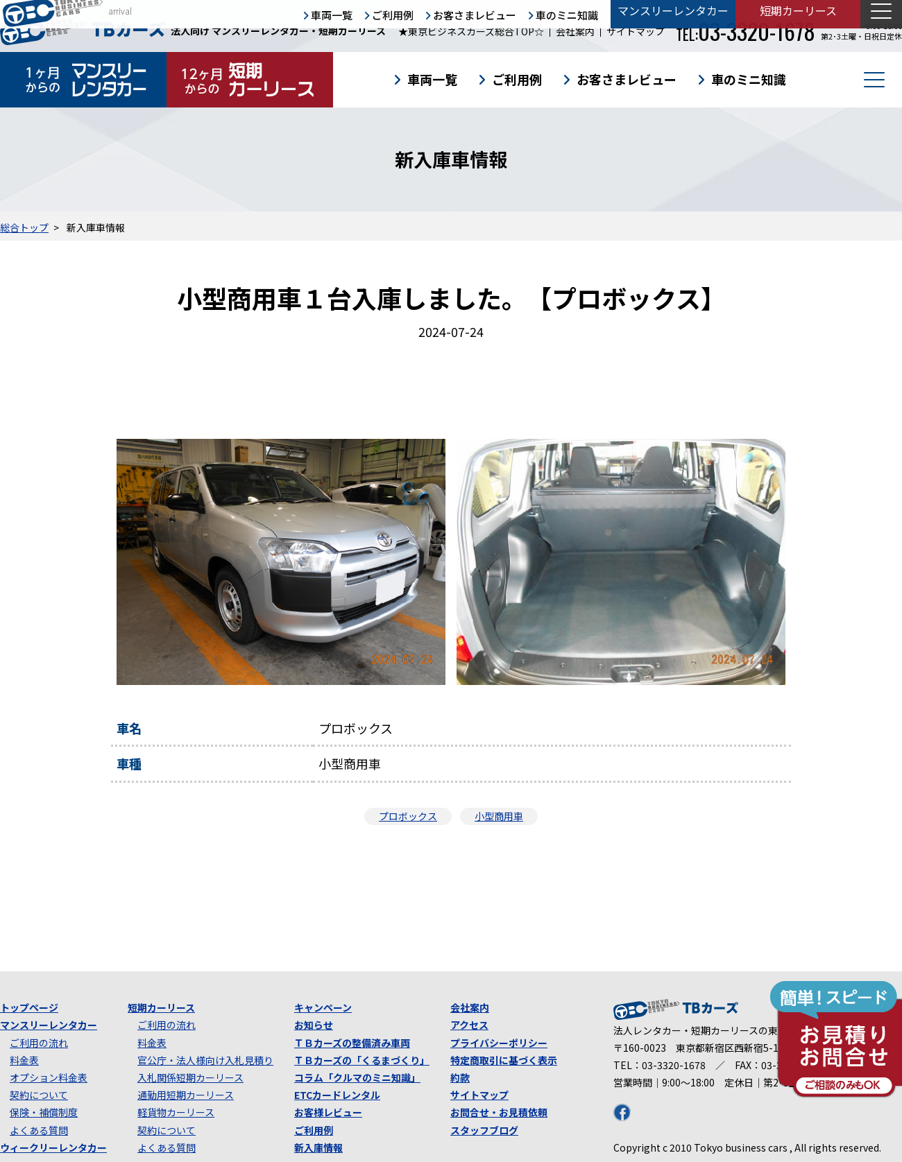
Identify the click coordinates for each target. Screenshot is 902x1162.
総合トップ (24, 227)
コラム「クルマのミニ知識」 (357, 1077)
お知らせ (313, 1025)
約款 (460, 1077)
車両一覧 (432, 79)
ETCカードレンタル (337, 1095)
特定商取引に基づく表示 (503, 1060)
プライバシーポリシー (498, 1043)
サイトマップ (635, 31)
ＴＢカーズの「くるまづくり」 (361, 1060)
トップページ (29, 1007)
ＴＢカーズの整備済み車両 (352, 1043)
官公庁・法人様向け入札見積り (205, 1060)
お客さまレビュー (626, 79)
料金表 (24, 1060)
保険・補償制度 (44, 1112)
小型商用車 (499, 816)
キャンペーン (323, 1007)
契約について (39, 1095)
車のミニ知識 (748, 79)
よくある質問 (39, 1130)
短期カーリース (161, 1007)
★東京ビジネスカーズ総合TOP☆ (471, 31)
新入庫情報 (318, 1147)
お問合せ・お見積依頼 (498, 1112)
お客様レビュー (328, 1112)
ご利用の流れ (39, 1043)
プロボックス (408, 816)
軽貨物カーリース (175, 1112)
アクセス (469, 1025)
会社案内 (575, 31)
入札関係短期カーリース (190, 1077)
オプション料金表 (48, 1077)
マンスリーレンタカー (48, 1025)
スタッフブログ (484, 1130)
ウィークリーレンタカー (53, 1147)
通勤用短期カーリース (185, 1095)
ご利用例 (517, 79)
